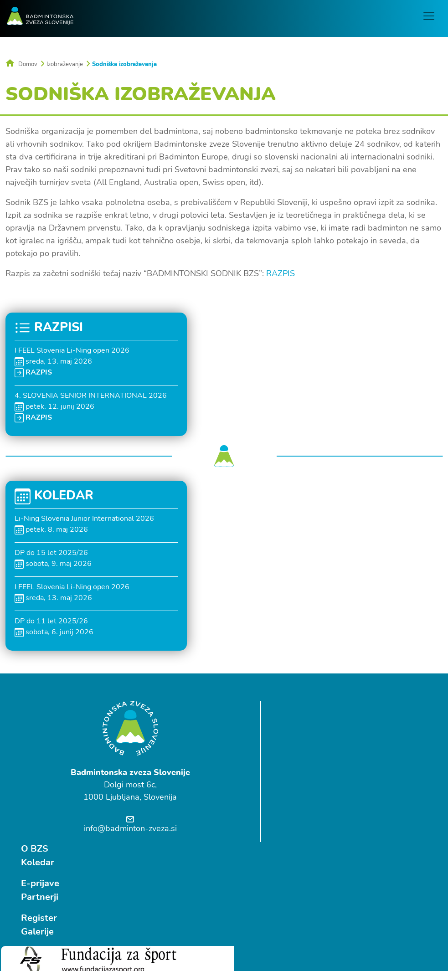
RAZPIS (280, 272)
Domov (21, 64)
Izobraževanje (64, 64)
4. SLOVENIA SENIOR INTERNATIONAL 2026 (91, 395)
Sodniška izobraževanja (124, 64)
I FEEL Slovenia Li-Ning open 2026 (72, 350)
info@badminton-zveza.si (130, 827)
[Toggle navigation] (430, 16)
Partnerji (300, 755)
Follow (111, 906)
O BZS (295, 707)
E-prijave (300, 741)
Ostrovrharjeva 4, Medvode (48, 933)
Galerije (297, 790)
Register (299, 776)
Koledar (297, 720)
